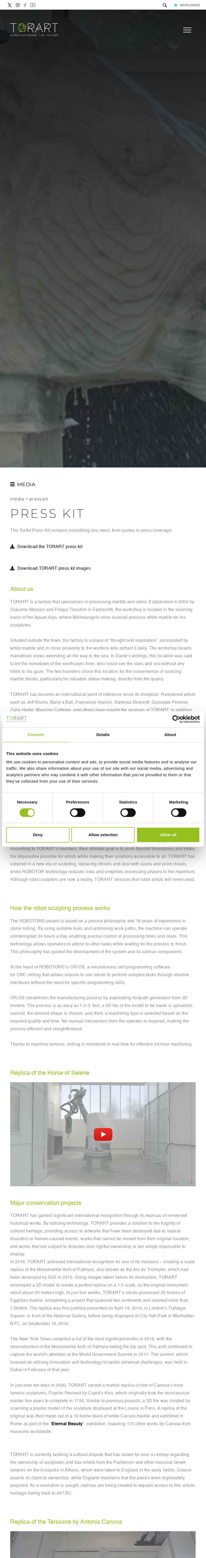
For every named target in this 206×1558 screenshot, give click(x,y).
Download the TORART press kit (49, 547)
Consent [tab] (36, 734)
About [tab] (170, 734)
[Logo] (34, 30)
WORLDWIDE (186, 5)
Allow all (168, 834)
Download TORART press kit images (54, 569)
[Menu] (186, 30)
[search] (165, 5)
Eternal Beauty (67, 1424)
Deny (38, 834)
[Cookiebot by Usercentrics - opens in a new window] (176, 719)
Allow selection (102, 834)
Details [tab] (103, 734)
